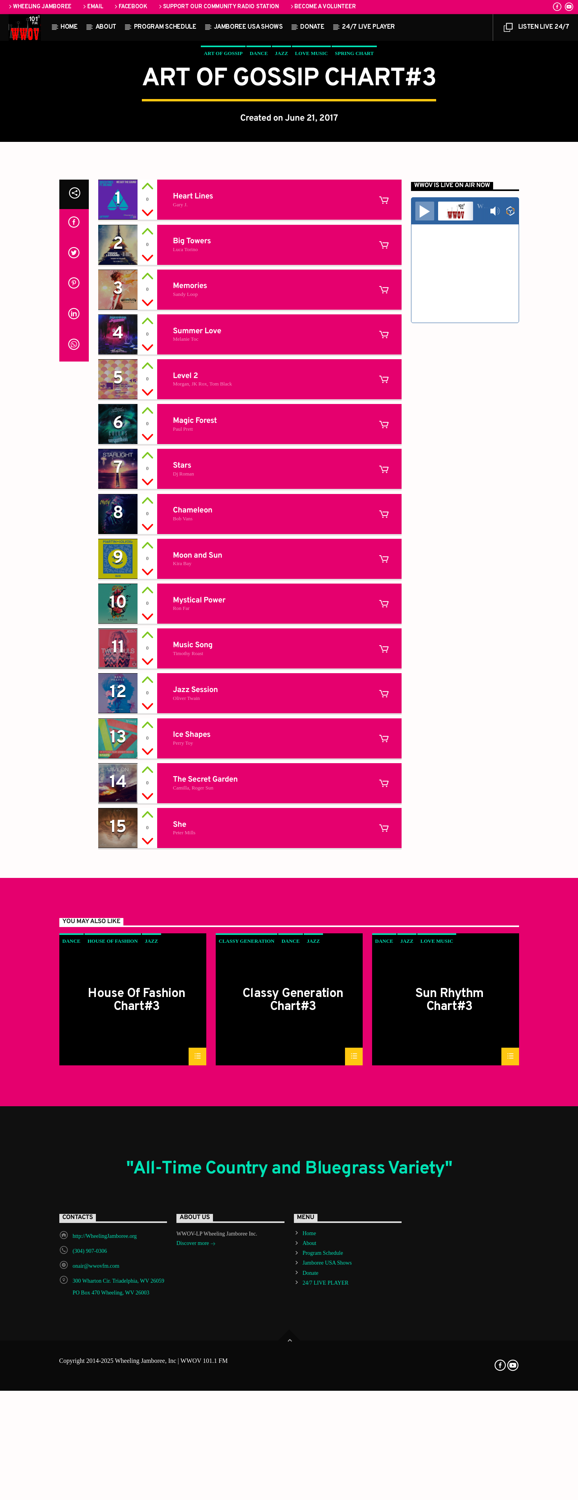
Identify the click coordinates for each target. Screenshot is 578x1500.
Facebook (130, 7)
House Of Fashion (113, 1265)
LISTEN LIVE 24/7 (536, 29)
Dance (259, 201)
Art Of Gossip (223, 201)
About (105, 27)
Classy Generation (247, 1265)
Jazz (281, 201)
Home (69, 27)
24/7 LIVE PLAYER (368, 27)
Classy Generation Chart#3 (292, 1324)
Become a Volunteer (322, 7)
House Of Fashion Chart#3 (136, 1324)
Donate (312, 27)
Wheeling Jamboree (39, 7)
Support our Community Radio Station (218, 7)
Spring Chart (354, 201)
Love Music (311, 201)
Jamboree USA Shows (248, 27)
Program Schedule (165, 27)
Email (92, 7)
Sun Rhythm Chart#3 (449, 1324)
